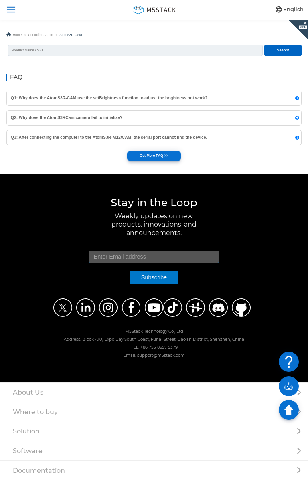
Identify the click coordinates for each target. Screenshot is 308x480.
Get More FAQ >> (154, 156)
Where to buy (35, 412)
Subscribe (154, 277)
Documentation (39, 470)
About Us (28, 392)
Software (28, 451)
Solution (26, 431)
